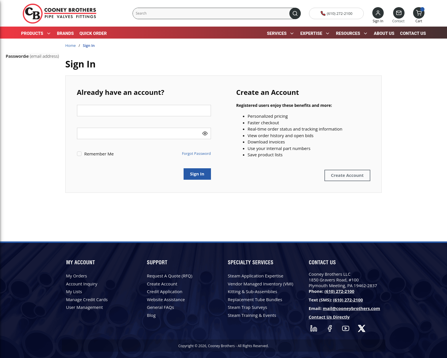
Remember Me (99, 154)
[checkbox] (79, 153)
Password (16, 56)
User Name (17, 56)
